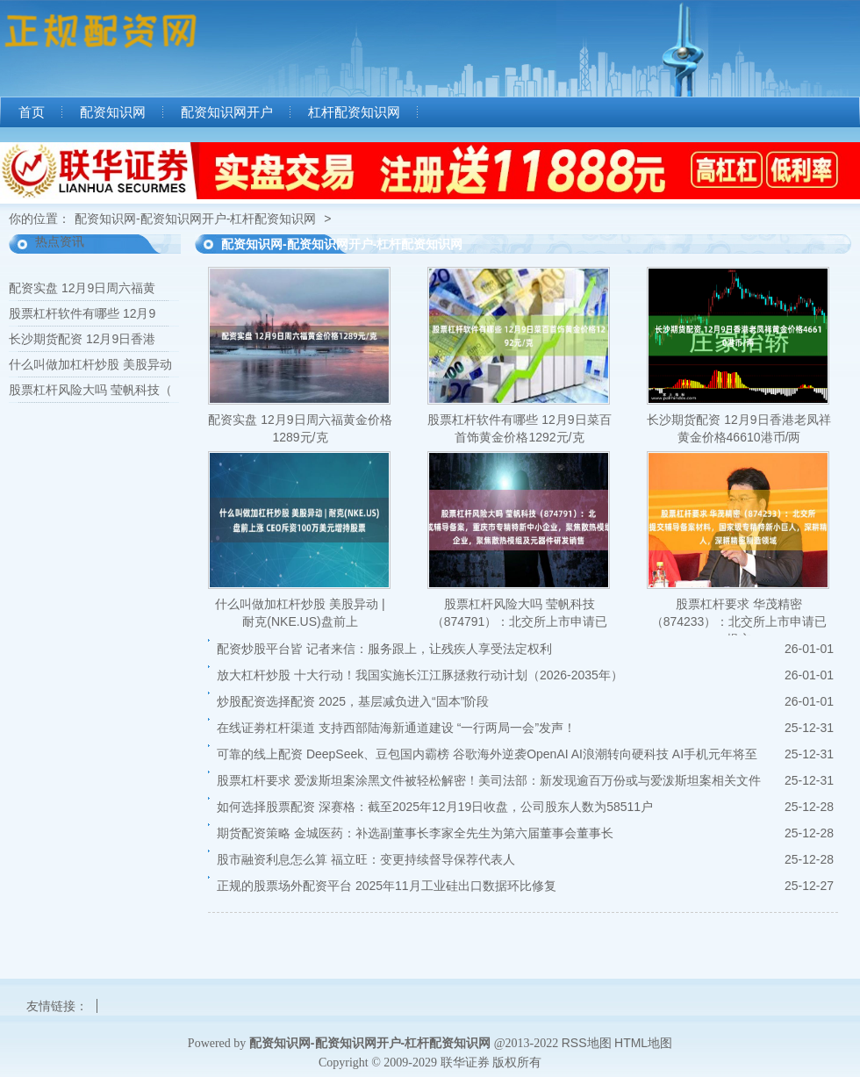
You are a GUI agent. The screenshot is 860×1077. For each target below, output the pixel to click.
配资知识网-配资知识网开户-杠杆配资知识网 (195, 219)
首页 (31, 112)
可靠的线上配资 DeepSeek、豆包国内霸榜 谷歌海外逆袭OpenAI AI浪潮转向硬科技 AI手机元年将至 (487, 754)
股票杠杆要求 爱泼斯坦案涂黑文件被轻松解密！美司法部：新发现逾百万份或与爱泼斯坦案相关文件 (489, 780)
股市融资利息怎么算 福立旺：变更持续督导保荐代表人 (366, 859)
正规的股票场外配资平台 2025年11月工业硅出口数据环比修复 (386, 886)
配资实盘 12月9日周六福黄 (82, 288)
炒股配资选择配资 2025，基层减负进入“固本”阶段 (353, 701)
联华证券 (465, 1062)
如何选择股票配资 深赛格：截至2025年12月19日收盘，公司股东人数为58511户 (435, 807)
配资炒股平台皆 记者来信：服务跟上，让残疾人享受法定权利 (384, 649)
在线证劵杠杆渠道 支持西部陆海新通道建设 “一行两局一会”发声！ (396, 728)
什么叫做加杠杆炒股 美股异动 (90, 364)
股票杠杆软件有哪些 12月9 (82, 313)
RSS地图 (587, 1043)
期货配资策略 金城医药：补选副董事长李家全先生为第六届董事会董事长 (415, 833)
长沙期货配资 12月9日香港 (82, 339)
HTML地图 (643, 1043)
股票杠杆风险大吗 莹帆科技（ (90, 390)
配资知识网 (113, 112)
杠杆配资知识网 (354, 112)
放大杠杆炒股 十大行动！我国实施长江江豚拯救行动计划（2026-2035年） (420, 675)
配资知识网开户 (227, 112)
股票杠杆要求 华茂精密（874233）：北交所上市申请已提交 (739, 621)
